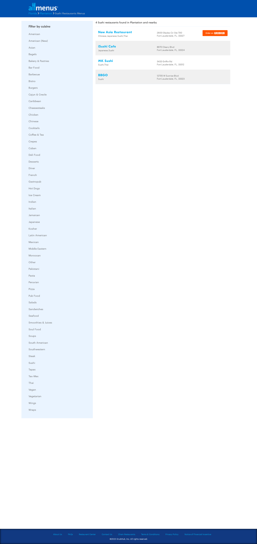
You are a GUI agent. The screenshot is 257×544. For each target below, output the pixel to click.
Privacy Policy (171, 534)
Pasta (32, 275)
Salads (33, 302)
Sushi (32, 363)
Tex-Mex (34, 376)
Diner (32, 168)
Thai (31, 382)
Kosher (33, 228)
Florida (33, 13)
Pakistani (34, 268)
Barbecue (34, 74)
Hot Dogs (34, 188)
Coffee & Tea (36, 134)
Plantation (46, 13)
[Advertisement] (48, 474)
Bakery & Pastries (39, 61)
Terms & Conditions (150, 534)
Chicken (33, 114)
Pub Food (34, 295)
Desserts (34, 161)
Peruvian (34, 282)
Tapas (32, 369)
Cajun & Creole (38, 94)
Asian (32, 47)
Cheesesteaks (37, 108)
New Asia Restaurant (115, 32)
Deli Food (34, 154)
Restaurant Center (87, 534)
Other (32, 262)
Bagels (33, 54)
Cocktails (34, 128)
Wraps (32, 409)
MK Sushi (105, 61)
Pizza (32, 289)
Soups (32, 336)
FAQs (70, 534)
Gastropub (35, 181)
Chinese (33, 121)
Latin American (38, 235)
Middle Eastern (37, 248)
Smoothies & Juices (40, 322)
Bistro (32, 81)
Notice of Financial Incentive (198, 534)
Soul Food (35, 329)
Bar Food (34, 67)
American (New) (38, 40)
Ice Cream (35, 195)
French (33, 175)
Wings (32, 403)
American (34, 34)
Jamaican (34, 215)
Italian (32, 208)
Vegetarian (35, 396)
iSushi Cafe (107, 46)
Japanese (34, 222)
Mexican (34, 242)
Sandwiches (36, 309)
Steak (32, 356)
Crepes (33, 141)
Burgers (33, 87)
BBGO (103, 75)
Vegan (32, 389)
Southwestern (37, 349)
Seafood (34, 315)
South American (38, 342)
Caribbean (35, 101)
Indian (32, 201)
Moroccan (35, 255)
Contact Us (107, 534)
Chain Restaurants (126, 534)
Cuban (32, 148)
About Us (57, 534)
